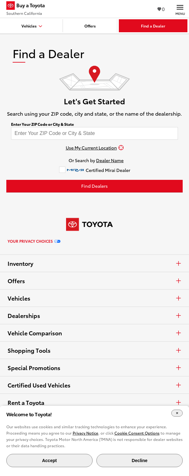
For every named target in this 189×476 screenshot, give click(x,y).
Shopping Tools (94, 350)
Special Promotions (94, 367)
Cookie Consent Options (137, 433)
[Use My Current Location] (94, 147)
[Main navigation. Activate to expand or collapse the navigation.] (180, 9)
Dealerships (94, 315)
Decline (140, 460)
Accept (49, 460)
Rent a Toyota (94, 402)
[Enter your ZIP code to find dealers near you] (94, 133)
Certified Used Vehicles (94, 385)
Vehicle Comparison (94, 333)
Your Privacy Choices (34, 241)
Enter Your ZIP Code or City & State (42, 124)
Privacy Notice (85, 433)
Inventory (94, 263)
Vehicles (94, 298)
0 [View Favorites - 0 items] (161, 8)
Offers (94, 281)
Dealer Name (110, 160)
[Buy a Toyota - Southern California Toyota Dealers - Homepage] (28, 6)
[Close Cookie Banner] (177, 413)
